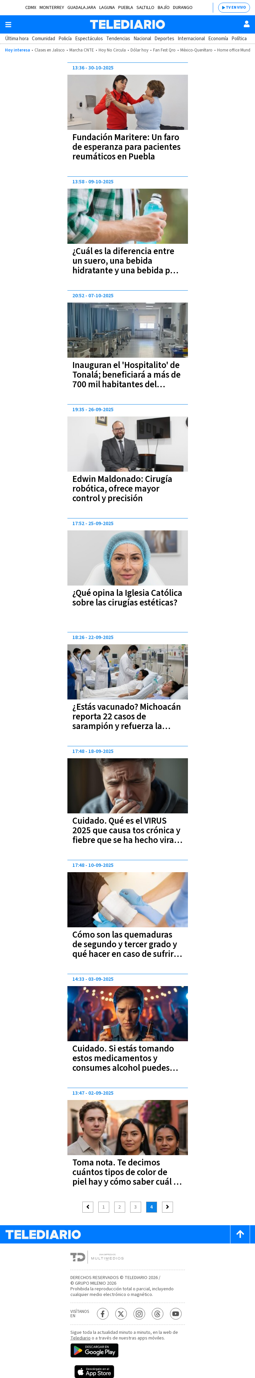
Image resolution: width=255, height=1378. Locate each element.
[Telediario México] (127, 24)
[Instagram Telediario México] (139, 1314)
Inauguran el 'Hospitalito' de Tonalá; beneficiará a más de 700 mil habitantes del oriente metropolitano (126, 380)
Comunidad (43, 38)
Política (239, 38)
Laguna (107, 7)
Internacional (191, 38)
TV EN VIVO (236, 7)
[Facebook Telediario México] (103, 1314)
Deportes (164, 38)
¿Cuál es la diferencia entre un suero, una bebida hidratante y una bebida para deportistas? (127, 266)
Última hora (17, 38)
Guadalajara (81, 7)
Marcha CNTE (81, 50)
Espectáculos (89, 38)
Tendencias (118, 38)
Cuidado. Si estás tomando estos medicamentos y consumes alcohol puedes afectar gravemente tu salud (126, 1063)
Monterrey (52, 7)
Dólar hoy (139, 50)
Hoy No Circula (112, 50)
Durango (183, 7)
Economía (218, 38)
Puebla (125, 7)
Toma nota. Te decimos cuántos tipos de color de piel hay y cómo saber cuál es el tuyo (127, 1177)
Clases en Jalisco (50, 50)
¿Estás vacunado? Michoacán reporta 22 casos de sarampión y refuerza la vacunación (126, 721)
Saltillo (145, 7)
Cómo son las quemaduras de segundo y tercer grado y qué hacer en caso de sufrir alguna (124, 949)
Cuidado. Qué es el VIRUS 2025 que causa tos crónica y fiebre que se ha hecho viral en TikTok (126, 835)
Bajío (164, 7)
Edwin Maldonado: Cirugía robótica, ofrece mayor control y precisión (122, 489)
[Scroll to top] (240, 1234)
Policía (65, 38)
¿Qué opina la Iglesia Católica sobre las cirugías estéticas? (127, 598)
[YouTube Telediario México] (176, 1314)
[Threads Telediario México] (157, 1314)
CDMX (30, 7)
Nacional (142, 38)
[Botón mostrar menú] (8, 24)
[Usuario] (246, 24)
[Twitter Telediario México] (121, 1314)
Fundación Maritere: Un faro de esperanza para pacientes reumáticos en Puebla (126, 147)
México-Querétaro (196, 50)
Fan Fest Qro (164, 50)
